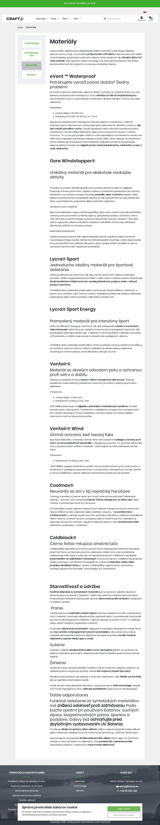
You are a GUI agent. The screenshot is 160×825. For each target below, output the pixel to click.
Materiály (31, 27)
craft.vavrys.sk (102, 821)
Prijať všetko (124, 808)
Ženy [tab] (66, 18)
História (80, 790)
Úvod (20, 27)
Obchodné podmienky (27, 790)
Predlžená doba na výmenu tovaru (26, 781)
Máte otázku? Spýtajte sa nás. (126, 781)
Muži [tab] (56, 18)
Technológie (80, 786)
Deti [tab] (77, 18)
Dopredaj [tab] (42, 18)
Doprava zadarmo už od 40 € (26, 786)
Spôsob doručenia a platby (26, 795)
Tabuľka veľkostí (27, 800)
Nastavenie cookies (124, 815)
